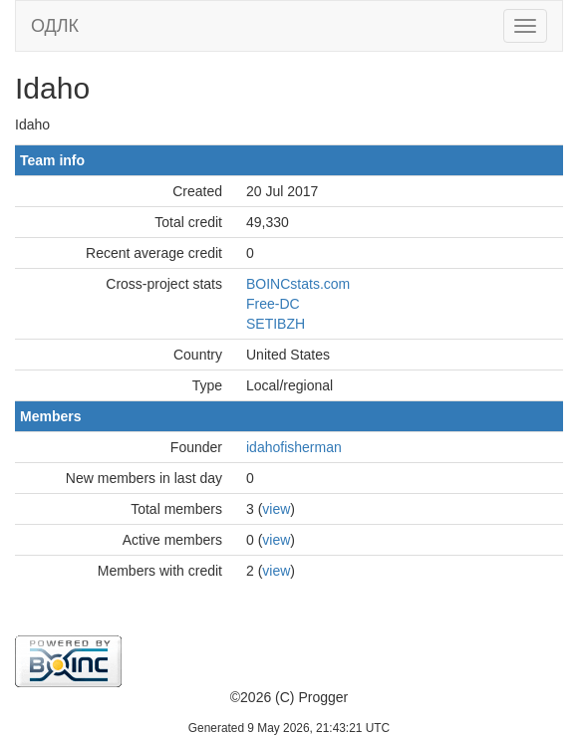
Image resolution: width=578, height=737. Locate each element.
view (276, 509)
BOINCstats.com (298, 284)
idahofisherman (294, 447)
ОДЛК (55, 26)
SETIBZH (275, 324)
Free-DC (273, 304)
